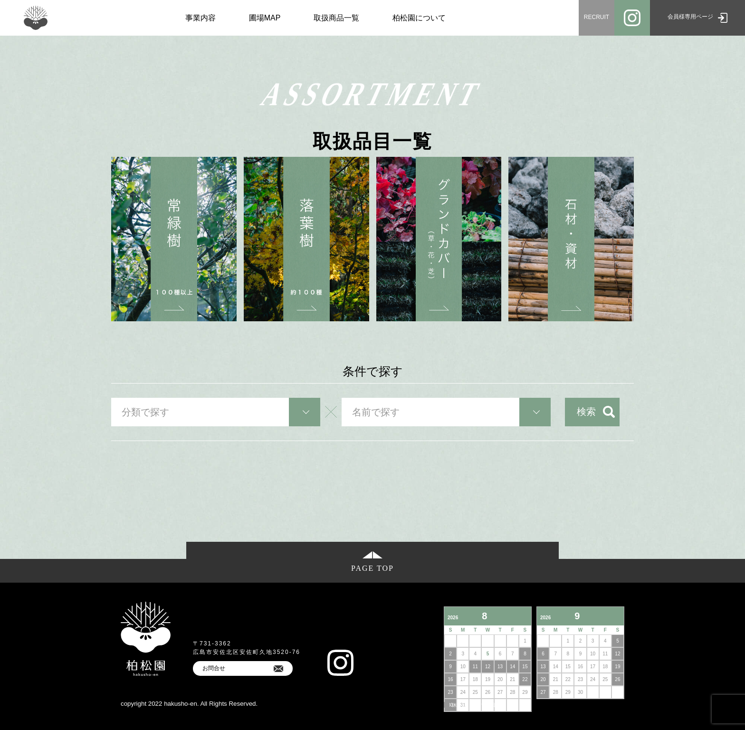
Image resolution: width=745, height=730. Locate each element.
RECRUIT (596, 17)
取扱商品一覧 (336, 18)
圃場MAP (265, 18)
